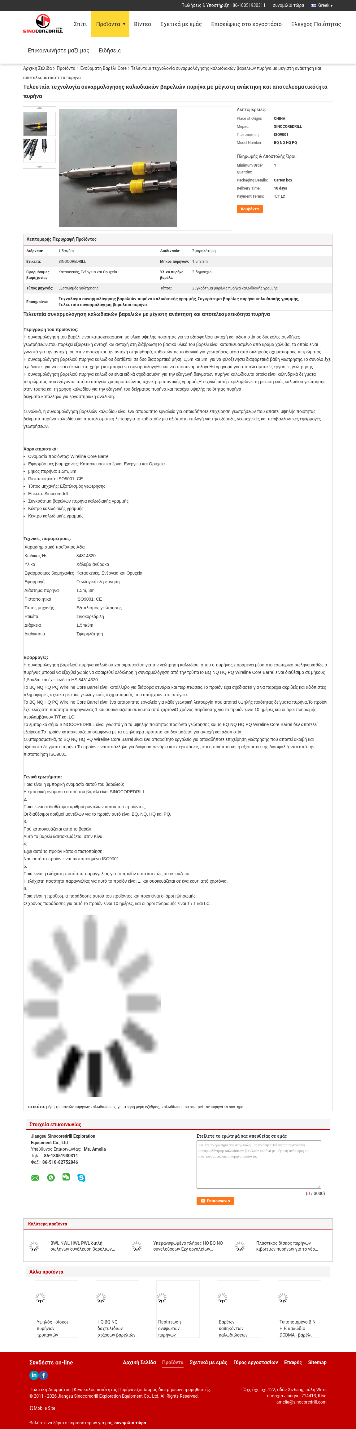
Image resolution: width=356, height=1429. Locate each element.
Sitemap (317, 1362)
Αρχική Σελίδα (37, 68)
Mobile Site (42, 1408)
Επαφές (293, 1362)
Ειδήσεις (110, 50)
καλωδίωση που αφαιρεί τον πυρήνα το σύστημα (202, 1107)
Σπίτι (80, 24)
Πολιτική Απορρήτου (50, 1389)
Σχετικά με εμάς (181, 24)
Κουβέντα (250, 209)
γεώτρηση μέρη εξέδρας (138, 1107)
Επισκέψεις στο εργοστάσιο (246, 24)
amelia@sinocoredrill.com (301, 1402)
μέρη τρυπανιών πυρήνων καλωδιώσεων (80, 1107)
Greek (325, 5)
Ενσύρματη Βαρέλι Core (103, 68)
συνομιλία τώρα (288, 5)
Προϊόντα (108, 24)
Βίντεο (142, 24)
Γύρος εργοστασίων (255, 1362)
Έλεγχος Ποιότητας (316, 24)
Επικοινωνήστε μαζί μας (58, 50)
